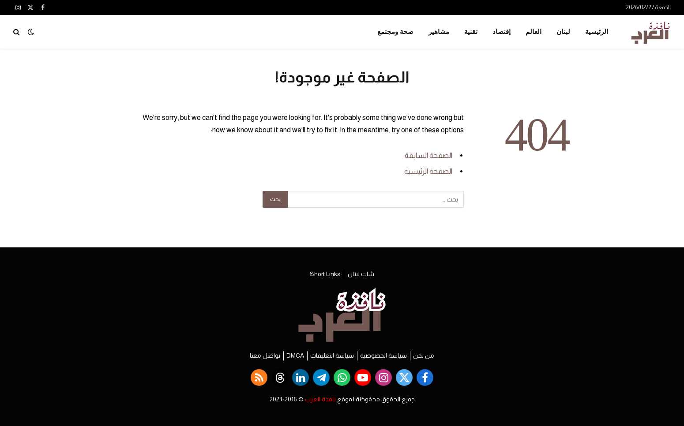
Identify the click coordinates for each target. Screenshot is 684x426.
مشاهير (438, 31)
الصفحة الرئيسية (428, 171)
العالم (533, 31)
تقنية (470, 31)
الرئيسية (596, 31)
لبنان (563, 31)
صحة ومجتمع (395, 31)
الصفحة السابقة (428, 155)
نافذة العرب (320, 399)
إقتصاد (501, 31)
